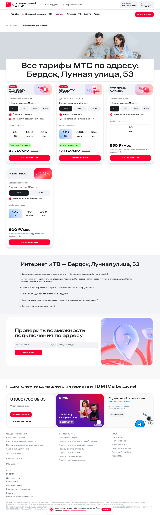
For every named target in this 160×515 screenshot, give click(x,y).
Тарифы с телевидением (70, 456)
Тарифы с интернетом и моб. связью (76, 445)
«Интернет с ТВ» (119, 441)
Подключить (43, 279)
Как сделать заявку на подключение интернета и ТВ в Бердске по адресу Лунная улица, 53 (63, 274)
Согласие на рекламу (103, 503)
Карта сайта (12, 482)
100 (13, 108)
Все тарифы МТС (67, 434)
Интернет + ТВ (73, 14)
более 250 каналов (22, 114)
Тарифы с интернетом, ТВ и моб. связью (78, 441)
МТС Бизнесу (12, 464)
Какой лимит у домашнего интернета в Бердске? (43, 294)
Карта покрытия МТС (16, 437)
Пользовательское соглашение (44, 504)
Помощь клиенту (14, 485)
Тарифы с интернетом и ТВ (71, 449)
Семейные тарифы (68, 437)
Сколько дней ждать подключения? (37, 306)
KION (8, 470)
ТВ (50, 14)
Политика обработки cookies (19, 497)
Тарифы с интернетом (69, 453)
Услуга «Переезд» (14, 453)
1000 (45, 108)
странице (120, 504)
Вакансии (10, 493)
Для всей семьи (13, 478)
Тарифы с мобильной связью (72, 460)
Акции (97, 14)
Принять (106, 509)
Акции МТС (117, 456)
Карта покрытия (74, 5)
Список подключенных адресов (21, 441)
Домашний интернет (34, 14)
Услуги (87, 14)
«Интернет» (117, 437)
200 (24, 108)
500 (35, 108)
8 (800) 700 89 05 (129, 6)
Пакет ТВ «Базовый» (121, 448)
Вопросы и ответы (14, 459)
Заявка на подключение (17, 449)
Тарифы (13, 14)
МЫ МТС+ (11, 474)
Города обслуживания (16, 434)
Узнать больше (29, 158)
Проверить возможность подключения (24, 445)
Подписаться (117, 414)
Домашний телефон (121, 452)
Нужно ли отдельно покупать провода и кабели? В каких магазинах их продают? (58, 300)
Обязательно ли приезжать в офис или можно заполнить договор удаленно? (56, 288)
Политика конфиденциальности (62, 503)
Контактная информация (18, 489)
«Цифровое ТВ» (119, 444)
